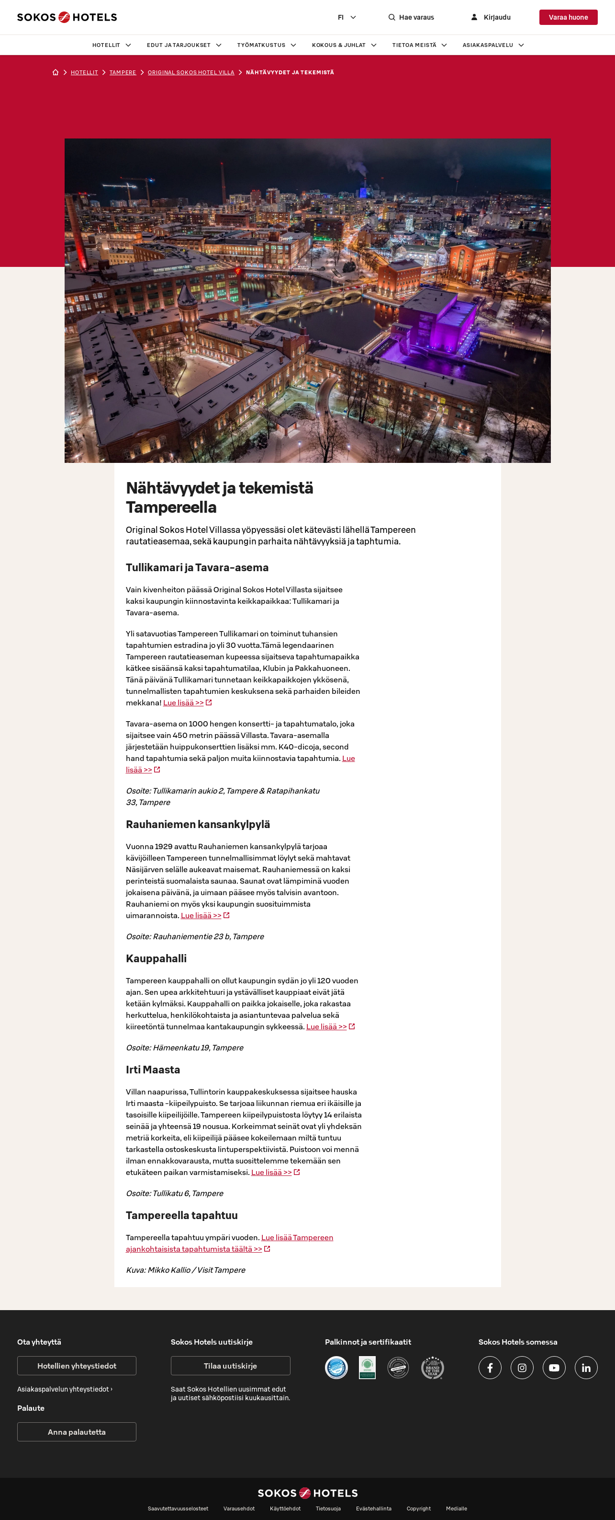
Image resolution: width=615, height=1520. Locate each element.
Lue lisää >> (187, 702)
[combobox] (357, 17)
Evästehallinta (373, 1508)
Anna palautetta (77, 1432)
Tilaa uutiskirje (230, 1365)
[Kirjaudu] (494, 17)
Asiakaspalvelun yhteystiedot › (64, 1389)
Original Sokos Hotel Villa (191, 72)
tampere (123, 72)
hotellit (84, 72)
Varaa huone (568, 17)
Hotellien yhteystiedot (76, 1365)
